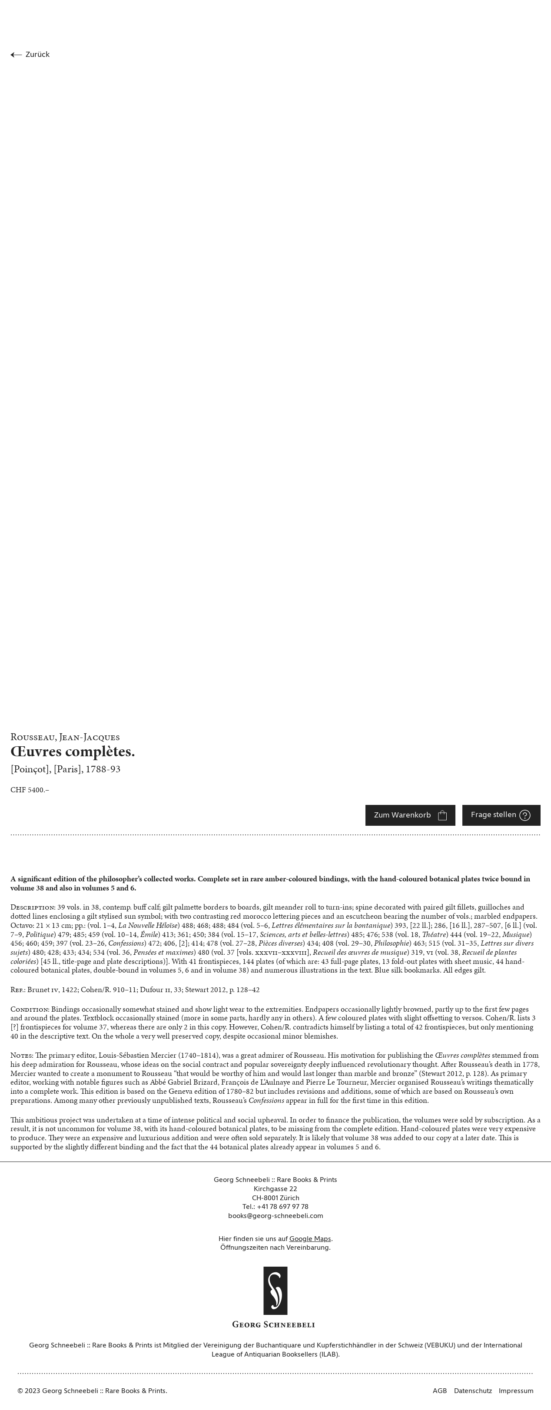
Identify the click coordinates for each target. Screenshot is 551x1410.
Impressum (516, 1391)
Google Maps (310, 1239)
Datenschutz (473, 1391)
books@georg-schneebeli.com (275, 1216)
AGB (440, 1391)
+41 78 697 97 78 (283, 1207)
